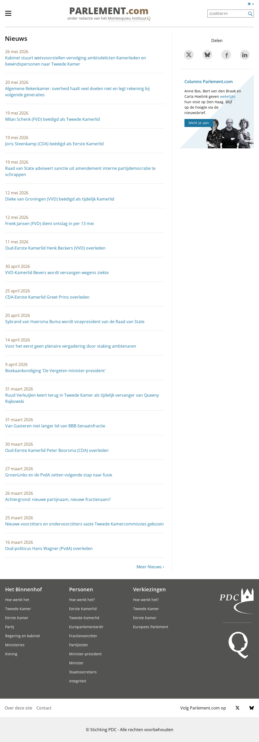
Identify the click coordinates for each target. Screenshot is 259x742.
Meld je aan (199, 122)
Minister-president (85, 653)
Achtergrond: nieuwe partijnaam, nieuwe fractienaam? (58, 499)
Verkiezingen (149, 589)
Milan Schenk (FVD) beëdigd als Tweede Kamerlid (52, 119)
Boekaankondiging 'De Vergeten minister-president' (55, 370)
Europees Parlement (150, 626)
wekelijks (228, 96)
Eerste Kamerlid (83, 608)
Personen (81, 589)
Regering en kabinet (22, 635)
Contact (44, 708)
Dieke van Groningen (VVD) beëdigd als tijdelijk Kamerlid (59, 199)
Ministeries (15, 644)
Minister (76, 662)
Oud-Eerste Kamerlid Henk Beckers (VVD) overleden (55, 248)
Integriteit (77, 681)
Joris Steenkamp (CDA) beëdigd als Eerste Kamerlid (54, 144)
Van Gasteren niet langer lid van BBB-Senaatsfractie (55, 426)
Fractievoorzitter (83, 635)
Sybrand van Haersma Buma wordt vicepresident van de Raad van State (74, 321)
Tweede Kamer (18, 608)
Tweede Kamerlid (84, 617)
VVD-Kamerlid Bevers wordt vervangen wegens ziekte (57, 272)
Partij (9, 626)
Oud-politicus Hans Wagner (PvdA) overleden (49, 548)
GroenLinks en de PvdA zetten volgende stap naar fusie (58, 475)
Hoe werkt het (17, 599)
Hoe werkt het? (82, 599)
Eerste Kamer (16, 617)
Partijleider (78, 644)
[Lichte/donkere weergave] (252, 5)
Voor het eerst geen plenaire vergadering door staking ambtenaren (70, 346)
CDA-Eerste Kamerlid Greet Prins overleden (47, 297)
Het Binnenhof (23, 589)
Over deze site (18, 708)
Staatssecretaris (83, 671)
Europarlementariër (86, 626)
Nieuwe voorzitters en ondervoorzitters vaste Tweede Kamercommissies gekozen (84, 524)
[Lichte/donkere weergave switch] (252, 4)
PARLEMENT (109, 10)
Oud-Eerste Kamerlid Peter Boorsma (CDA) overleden (57, 450)
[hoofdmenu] (11, 15)
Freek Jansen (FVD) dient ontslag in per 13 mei (49, 223)
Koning (11, 653)
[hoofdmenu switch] (8, 15)
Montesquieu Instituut (127, 18)
